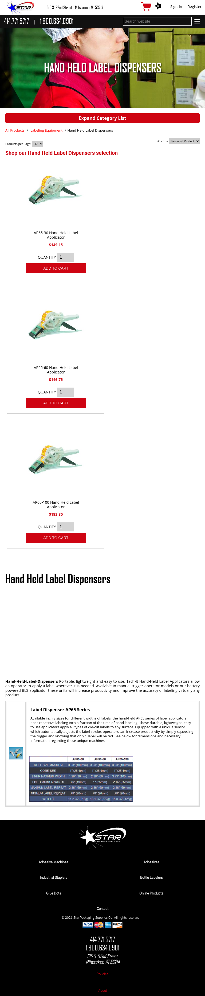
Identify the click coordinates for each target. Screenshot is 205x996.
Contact (102, 908)
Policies (103, 973)
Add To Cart (55, 268)
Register (194, 6)
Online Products (151, 893)
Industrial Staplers (53, 877)
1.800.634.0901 (102, 948)
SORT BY (162, 141)
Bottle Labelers (151, 877)
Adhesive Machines (53, 862)
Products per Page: (18, 144)
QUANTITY (47, 257)
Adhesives (151, 862)
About (102, 990)
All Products (15, 130)
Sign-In (176, 6)
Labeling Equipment (46, 130)
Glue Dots (53, 893)
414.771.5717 (102, 940)
